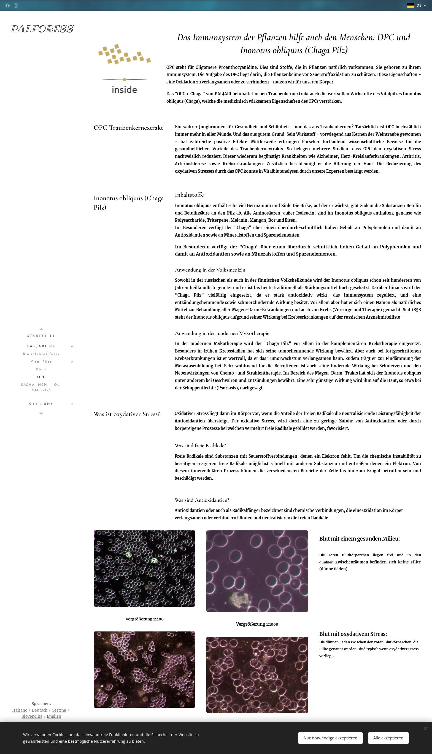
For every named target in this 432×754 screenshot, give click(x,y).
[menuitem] (41, 336)
